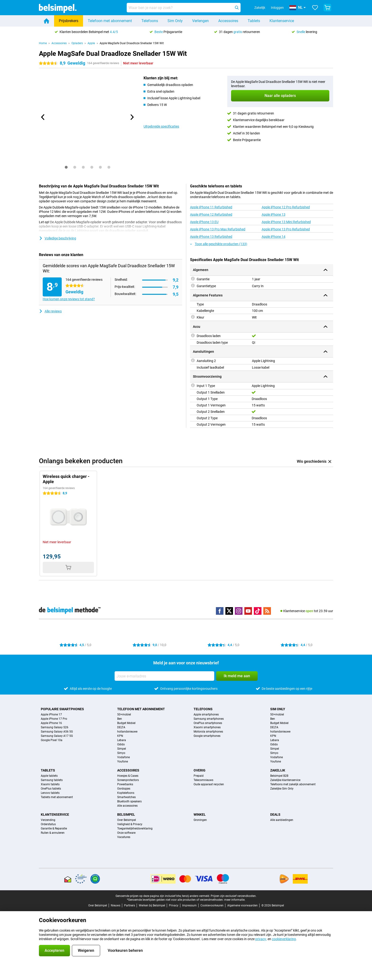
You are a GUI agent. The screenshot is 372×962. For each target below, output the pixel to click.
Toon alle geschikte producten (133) (218, 244)
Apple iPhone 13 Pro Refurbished (286, 229)
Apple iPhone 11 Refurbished (211, 207)
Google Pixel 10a (51, 740)
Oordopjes (123, 788)
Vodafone (123, 757)
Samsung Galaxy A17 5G (57, 736)
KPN (120, 736)
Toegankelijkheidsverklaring (135, 828)
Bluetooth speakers (129, 801)
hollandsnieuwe (127, 731)
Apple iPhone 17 (51, 714)
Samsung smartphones (209, 718)
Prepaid (199, 775)
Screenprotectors (128, 780)
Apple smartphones (206, 714)
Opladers (77, 43)
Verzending (48, 820)
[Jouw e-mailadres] (164, 676)
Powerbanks (125, 784)
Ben (119, 718)
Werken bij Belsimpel (152, 905)
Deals (275, 814)
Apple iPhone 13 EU (204, 222)
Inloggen (277, 8)
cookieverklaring (284, 939)
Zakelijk (277, 770)
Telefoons (149, 21)
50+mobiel (124, 714)
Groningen (200, 820)
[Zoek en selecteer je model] (184, 7)
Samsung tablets (52, 780)
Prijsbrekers (68, 21)
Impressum (189, 905)
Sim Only (175, 21)
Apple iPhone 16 (51, 723)
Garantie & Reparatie (54, 828)
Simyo (121, 753)
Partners (129, 905)
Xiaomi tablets (50, 784)
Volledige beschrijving (57, 238)
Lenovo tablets (50, 793)
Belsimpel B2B (279, 775)
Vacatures (123, 837)
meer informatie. (234, 899)
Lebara (121, 740)
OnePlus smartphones (208, 723)
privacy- (261, 939)
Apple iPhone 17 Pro (54, 718)
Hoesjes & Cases (127, 775)
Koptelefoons (125, 793)
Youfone (122, 761)
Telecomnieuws (203, 780)
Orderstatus (48, 824)
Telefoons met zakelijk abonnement (293, 784)
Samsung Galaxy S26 (54, 727)
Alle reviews (50, 311)
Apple (91, 43)
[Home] (46, 21)
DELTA (121, 727)
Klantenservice (282, 21)
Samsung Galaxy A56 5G (57, 731)
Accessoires (228, 21)
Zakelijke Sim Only (281, 788)
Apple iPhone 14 (273, 236)
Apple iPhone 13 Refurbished (211, 236)
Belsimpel (126, 814)
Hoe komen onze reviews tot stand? (69, 299)
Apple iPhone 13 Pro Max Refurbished (217, 229)
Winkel (200, 814)
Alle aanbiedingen (281, 820)
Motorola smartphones (208, 731)
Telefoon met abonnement (110, 21)
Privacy (173, 905)
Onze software (126, 832)
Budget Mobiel (126, 723)
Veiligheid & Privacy (129, 824)
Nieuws (115, 905)
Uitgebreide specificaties (161, 126)
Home (43, 43)
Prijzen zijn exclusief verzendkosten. (233, 896)
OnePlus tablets (51, 788)
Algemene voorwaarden (242, 905)
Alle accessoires (127, 805)
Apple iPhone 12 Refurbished (211, 214)
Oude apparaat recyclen (209, 784)
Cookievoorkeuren (211, 905)
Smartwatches (126, 797)
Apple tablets (49, 775)
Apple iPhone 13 (273, 214)
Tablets (254, 21)
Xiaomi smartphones (207, 727)
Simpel (121, 748)
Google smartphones (207, 736)
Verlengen (200, 21)
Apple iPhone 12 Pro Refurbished (286, 207)
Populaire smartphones (62, 709)
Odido (121, 744)
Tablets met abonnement (57, 797)
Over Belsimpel (126, 820)
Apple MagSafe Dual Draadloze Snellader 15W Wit (132, 43)
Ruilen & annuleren (53, 832)
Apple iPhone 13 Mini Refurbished (286, 222)
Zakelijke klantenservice (285, 780)
